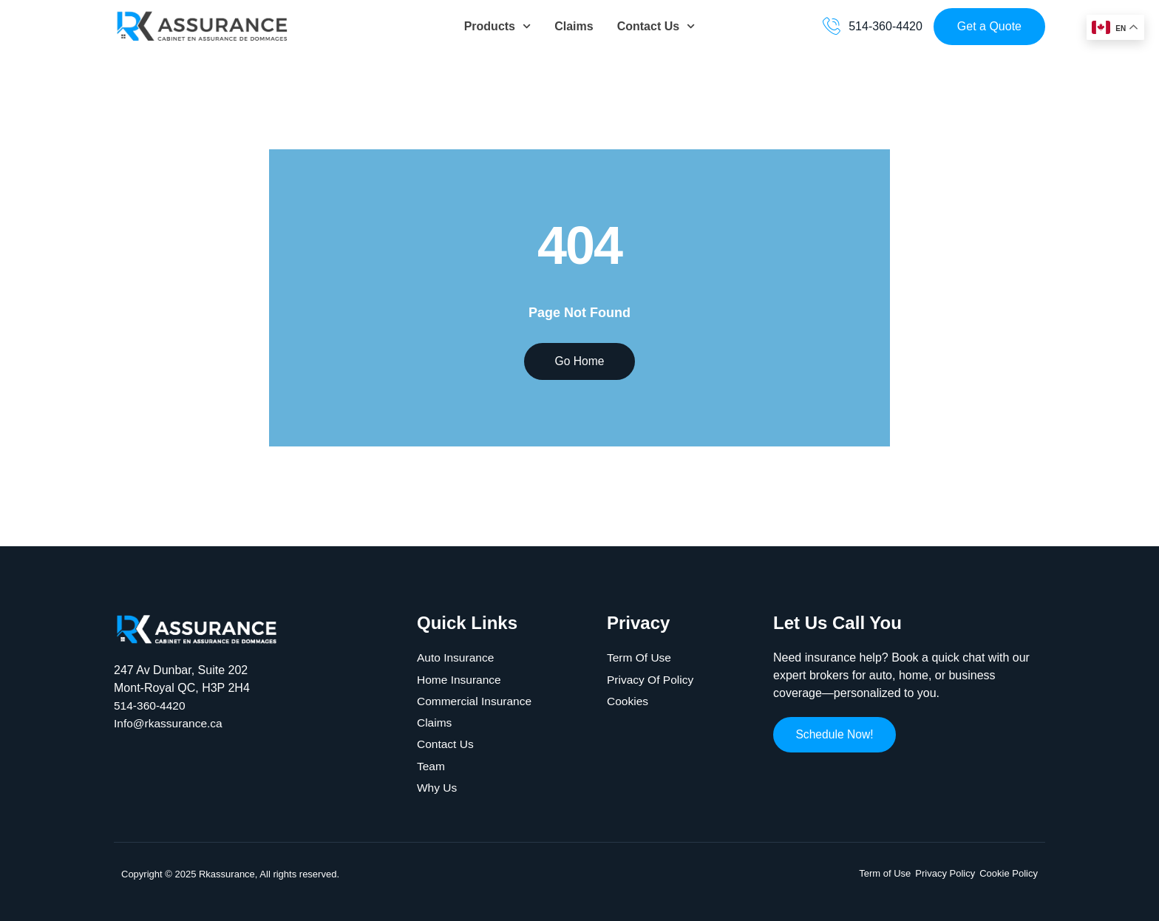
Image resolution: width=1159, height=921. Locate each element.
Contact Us (656, 26)
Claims (573, 26)
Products (497, 26)
